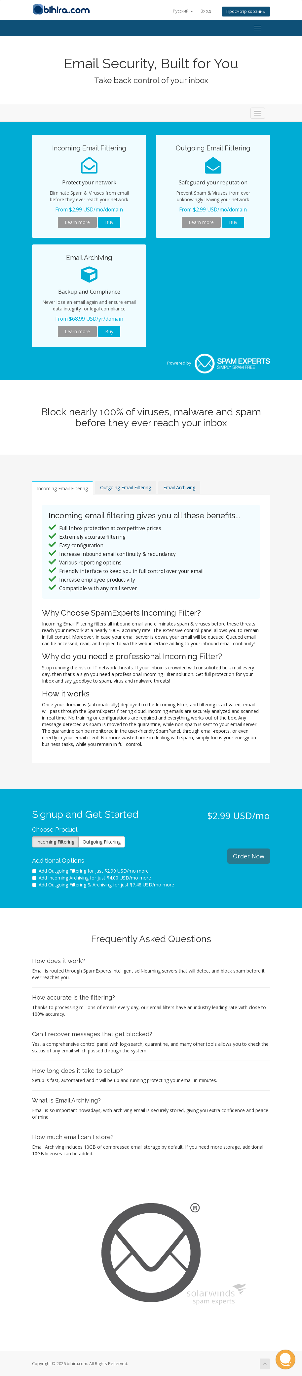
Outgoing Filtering (102, 842)
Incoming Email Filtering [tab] (62, 488)
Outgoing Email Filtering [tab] (125, 487)
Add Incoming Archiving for (91, 878)
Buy (109, 222)
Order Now (248, 856)
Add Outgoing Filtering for (90, 871)
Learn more (77, 222)
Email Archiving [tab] (179, 487)
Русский (183, 11)
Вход (206, 11)
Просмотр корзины (246, 11)
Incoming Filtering (55, 842)
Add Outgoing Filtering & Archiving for (103, 884)
